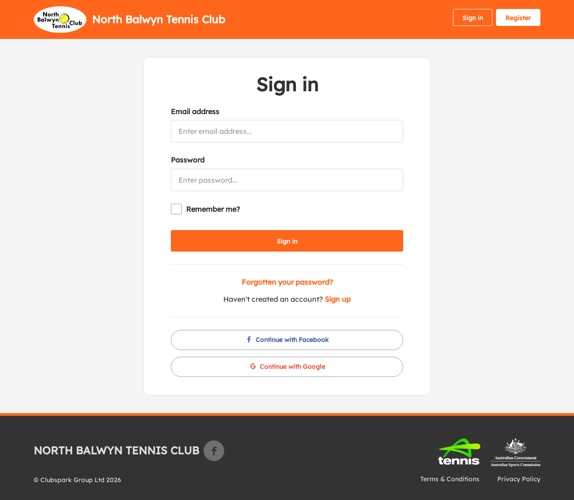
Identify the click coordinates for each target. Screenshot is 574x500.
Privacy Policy (518, 479)
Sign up (338, 299)
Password (187, 159)
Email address (195, 111)
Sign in (472, 18)
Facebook (214, 450)
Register (518, 18)
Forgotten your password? (287, 282)
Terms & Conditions (449, 479)
